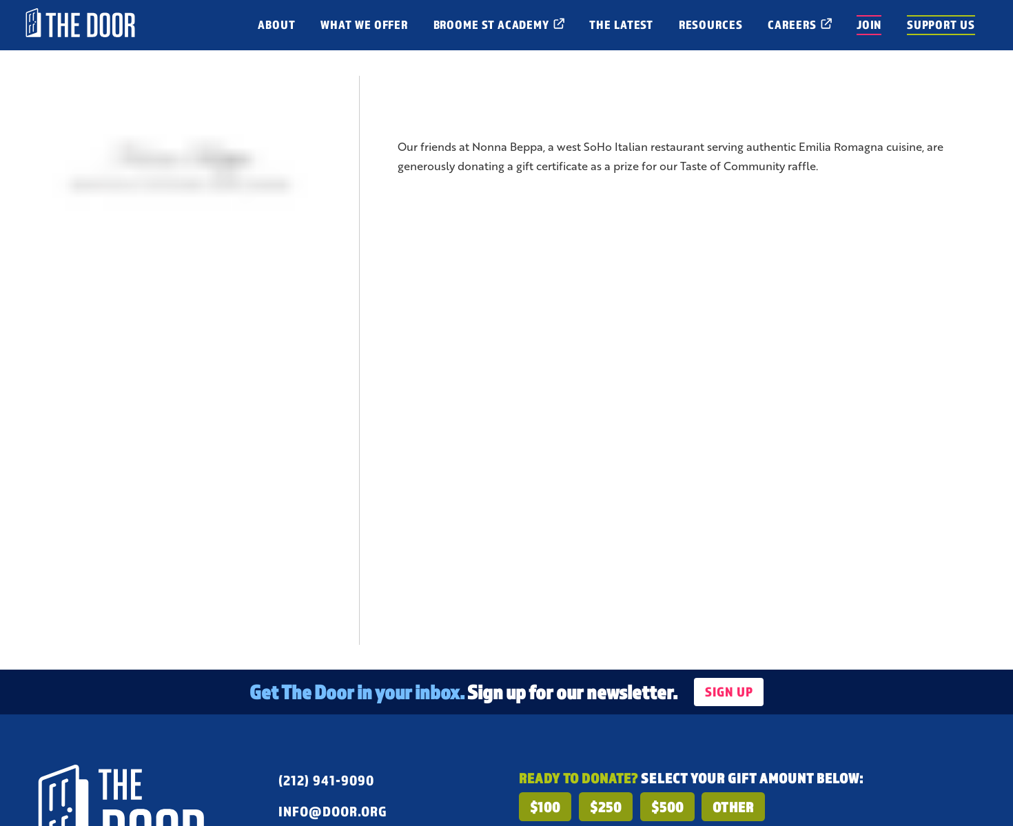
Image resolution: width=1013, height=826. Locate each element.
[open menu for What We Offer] (364, 25)
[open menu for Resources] (710, 25)
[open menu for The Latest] (621, 25)
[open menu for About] (276, 25)
